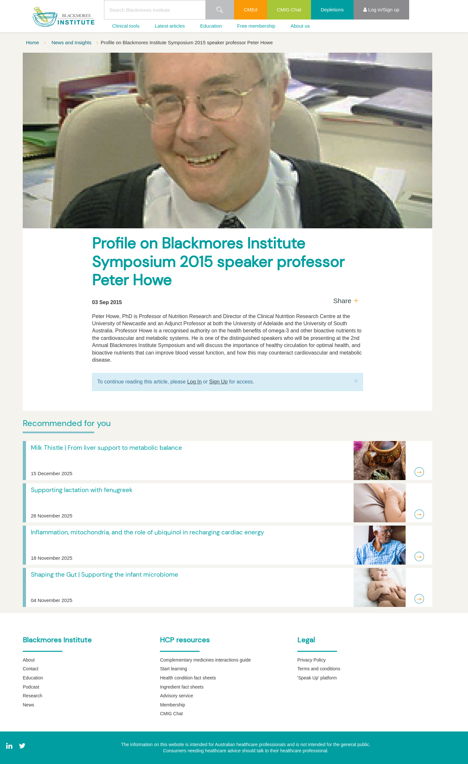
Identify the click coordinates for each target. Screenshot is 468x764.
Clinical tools (125, 26)
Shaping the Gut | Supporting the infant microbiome (104, 574)
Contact (30, 668)
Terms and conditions (318, 668)
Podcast (31, 687)
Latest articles (170, 26)
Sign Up (218, 381)
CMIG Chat (289, 9)
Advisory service (176, 695)
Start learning (173, 668)
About (29, 660)
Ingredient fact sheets (181, 687)
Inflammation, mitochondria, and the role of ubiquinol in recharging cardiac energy (147, 532)
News (28, 704)
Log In (194, 381)
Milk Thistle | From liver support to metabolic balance (106, 448)
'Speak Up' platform (317, 677)
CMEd (250, 9)
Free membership (256, 26)
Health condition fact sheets (188, 677)
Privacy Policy (311, 660)
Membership (172, 704)
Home (33, 42)
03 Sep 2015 (107, 302)
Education (211, 26)
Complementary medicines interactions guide (205, 660)
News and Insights (72, 42)
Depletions (332, 9)
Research (32, 695)
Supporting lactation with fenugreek (82, 490)
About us (300, 26)
